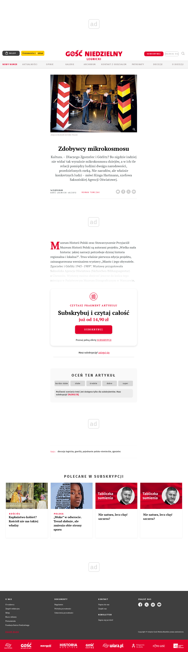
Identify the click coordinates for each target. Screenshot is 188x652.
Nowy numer (9, 64)
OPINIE (49, 64)
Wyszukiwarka (183, 53)
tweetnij (129, 191)
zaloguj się (172, 54)
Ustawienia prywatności (63, 613)
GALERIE (69, 64)
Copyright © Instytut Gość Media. (150, 632)
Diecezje (158, 64)
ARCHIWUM (90, 64)
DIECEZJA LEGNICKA (66, 451)
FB (123, 191)
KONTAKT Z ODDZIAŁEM (114, 64)
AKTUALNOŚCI (29, 64)
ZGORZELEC (116, 451)
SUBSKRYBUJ (154, 54)
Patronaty (138, 64)
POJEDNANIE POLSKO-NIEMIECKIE (97, 451)
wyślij (134, 191)
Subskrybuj (93, 329)
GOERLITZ (78, 451)
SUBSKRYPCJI (104, 340)
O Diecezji (178, 64)
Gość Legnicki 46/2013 (63, 193)
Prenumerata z (32, 53)
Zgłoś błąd (12, 632)
